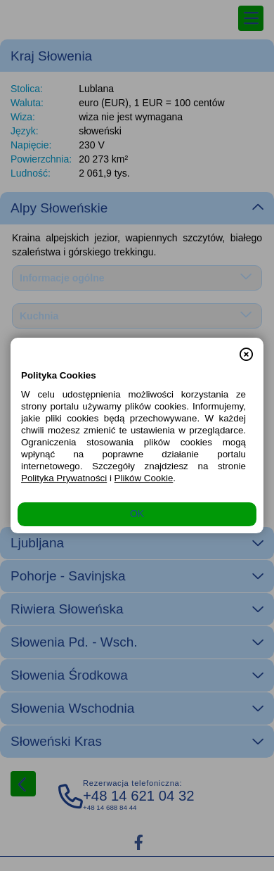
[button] (246, 348)
